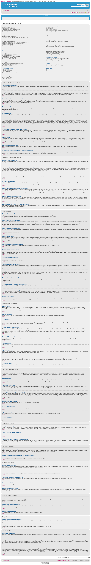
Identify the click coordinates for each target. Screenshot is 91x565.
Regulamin (74, 12)
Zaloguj (87, 12)
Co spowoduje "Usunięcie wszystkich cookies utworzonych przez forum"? (15, 37)
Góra (4, 89)
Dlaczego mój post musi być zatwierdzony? (10, 64)
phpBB (46, 562)
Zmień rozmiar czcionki (88, 10)
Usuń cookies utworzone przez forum (66, 560)
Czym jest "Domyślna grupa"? (51, 32)
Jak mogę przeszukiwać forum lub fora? (53, 50)
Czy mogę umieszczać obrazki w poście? (9, 72)
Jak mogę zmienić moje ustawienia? (8, 41)
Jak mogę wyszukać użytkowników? (52, 53)
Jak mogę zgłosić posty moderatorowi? (9, 62)
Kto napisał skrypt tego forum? (51, 69)
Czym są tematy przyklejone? (7, 76)
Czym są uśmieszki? (6, 71)
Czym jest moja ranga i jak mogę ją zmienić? (10, 46)
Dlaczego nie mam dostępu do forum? (9, 58)
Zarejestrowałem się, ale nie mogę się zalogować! (11, 32)
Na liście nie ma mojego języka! (7, 44)
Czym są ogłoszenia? (6, 75)
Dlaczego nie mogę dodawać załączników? (10, 59)
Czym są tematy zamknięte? (7, 77)
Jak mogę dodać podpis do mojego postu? (9, 54)
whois (36, 549)
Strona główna (6, 10)
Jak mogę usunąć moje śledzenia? (52, 60)
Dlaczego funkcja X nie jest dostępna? (53, 70)
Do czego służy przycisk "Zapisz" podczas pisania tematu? (12, 63)
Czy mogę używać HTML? (7, 70)
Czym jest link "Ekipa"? (50, 35)
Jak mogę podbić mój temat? (7, 65)
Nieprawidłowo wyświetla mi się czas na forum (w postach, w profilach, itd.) (15, 42)
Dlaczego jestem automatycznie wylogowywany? (11, 29)
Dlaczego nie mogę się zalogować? (8, 27)
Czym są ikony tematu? (6, 78)
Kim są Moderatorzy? (50, 28)
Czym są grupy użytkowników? (51, 29)
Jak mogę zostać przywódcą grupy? (52, 31)
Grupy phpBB (40, 534)
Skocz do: (59, 557)
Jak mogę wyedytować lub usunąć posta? (9, 53)
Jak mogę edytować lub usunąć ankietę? (9, 57)
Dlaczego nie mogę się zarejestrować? (9, 36)
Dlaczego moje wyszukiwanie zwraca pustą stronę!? (55, 52)
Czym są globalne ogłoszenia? (7, 73)
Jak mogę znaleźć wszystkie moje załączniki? (54, 65)
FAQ (78, 12)
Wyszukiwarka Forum (85, 5)
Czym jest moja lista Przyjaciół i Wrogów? (53, 45)
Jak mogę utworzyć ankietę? (7, 55)
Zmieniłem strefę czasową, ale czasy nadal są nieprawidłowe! (13, 43)
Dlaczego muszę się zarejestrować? (8, 28)
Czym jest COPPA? (5, 35)
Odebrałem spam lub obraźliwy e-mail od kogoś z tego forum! (57, 41)
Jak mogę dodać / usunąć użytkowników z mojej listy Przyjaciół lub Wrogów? (60, 46)
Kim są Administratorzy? (50, 27)
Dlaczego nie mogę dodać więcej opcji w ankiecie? (11, 56)
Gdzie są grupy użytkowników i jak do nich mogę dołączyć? (57, 30)
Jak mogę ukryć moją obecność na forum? (9, 30)
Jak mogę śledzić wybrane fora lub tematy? (54, 59)
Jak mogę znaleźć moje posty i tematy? (53, 54)
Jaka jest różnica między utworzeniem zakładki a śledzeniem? (57, 58)
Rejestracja (83, 12)
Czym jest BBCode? (5, 69)
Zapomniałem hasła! (5, 31)
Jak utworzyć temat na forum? (7, 51)
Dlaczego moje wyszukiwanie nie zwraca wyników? (55, 51)
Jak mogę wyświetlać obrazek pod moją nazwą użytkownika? (13, 45)
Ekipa (58, 560)
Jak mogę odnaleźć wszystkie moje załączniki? (54, 64)
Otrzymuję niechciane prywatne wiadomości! (54, 40)
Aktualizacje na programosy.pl (6, 1)
